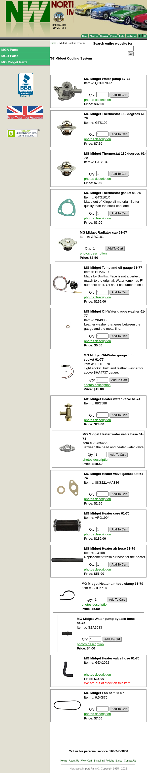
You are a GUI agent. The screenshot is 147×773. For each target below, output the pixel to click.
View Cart (86, 760)
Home (84, 36)
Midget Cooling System (72, 43)
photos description (97, 100)
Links (121, 36)
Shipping (104, 36)
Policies (113, 36)
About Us (94, 36)
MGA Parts (9, 50)
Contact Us (131, 36)
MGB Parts (9, 56)
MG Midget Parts (14, 62)
